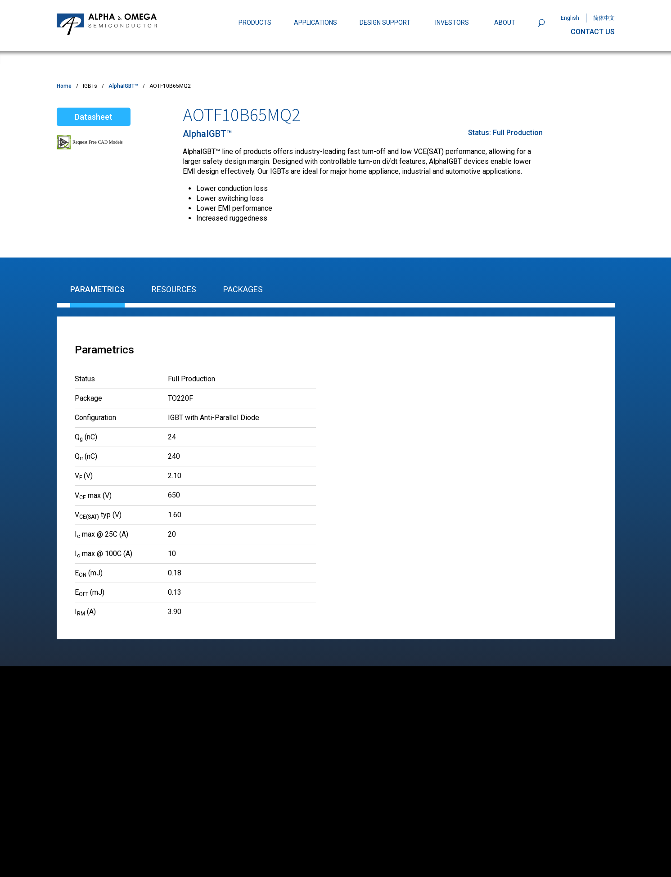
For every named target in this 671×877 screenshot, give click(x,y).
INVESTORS (452, 22)
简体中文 (604, 18)
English (570, 18)
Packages (243, 289)
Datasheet (94, 117)
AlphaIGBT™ (123, 86)
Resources (174, 289)
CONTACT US (593, 31)
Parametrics (97, 289)
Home (64, 86)
